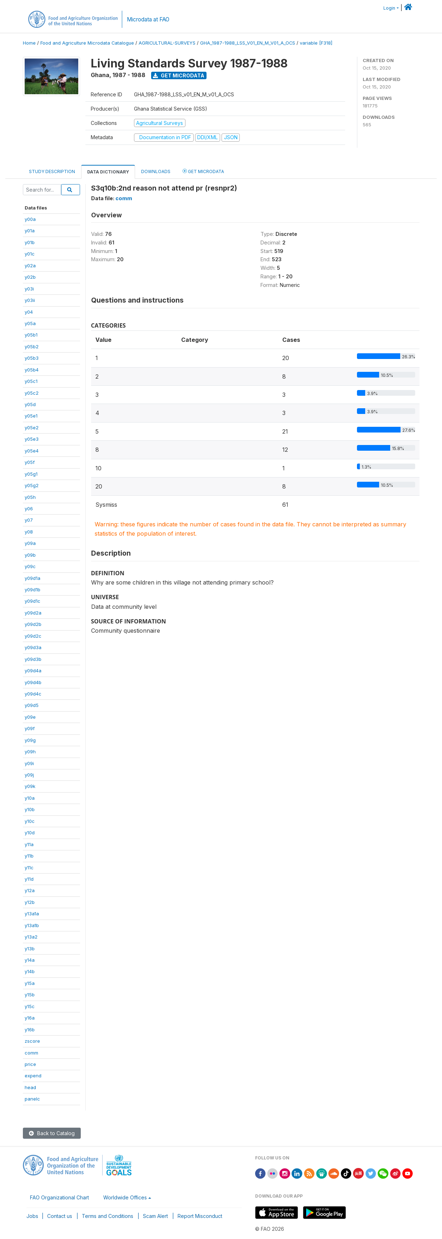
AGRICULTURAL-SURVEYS (167, 43)
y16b (30, 1029)
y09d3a (33, 647)
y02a (30, 265)
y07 (29, 520)
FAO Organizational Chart (59, 1197)
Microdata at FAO (148, 19)
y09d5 (32, 705)
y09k (30, 786)
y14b (30, 971)
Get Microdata (178, 75)
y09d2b (33, 624)
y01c (30, 254)
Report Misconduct (200, 1216)
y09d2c (33, 636)
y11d (29, 879)
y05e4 (32, 451)
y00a (30, 219)
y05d (30, 404)
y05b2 (32, 346)
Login (389, 8)
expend (33, 1075)
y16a (30, 1018)
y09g (30, 740)
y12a (30, 890)
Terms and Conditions (107, 1216)
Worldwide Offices (125, 1197)
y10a (30, 798)
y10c (30, 821)
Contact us (59, 1216)
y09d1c (32, 601)
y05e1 (31, 416)
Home (29, 43)
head (30, 1087)
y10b (30, 809)
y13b (30, 948)
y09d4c (33, 694)
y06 (29, 508)
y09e (30, 717)
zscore (32, 1041)
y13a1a (32, 913)
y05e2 (32, 427)
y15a (30, 983)
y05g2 (32, 485)
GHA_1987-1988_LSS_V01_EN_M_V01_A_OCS (247, 43)
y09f (30, 728)
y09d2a (33, 613)
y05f (30, 462)
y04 (29, 312)
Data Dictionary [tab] (108, 172)
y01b (30, 242)
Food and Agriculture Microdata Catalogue (87, 43)
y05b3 (32, 358)
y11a (29, 844)
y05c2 (32, 393)
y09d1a (32, 578)
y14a (30, 960)
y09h (30, 751)
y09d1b (32, 589)
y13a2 (31, 937)
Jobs (32, 1216)
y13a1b (32, 925)
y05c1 (31, 381)
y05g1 (31, 474)
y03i (29, 289)
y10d (30, 832)
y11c (29, 867)
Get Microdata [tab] (203, 171)
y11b (29, 856)
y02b (30, 277)
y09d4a (33, 670)
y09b (30, 555)
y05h (30, 497)
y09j (29, 775)
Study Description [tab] (52, 171)
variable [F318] (316, 43)
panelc (32, 1099)
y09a (30, 543)
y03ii (30, 300)
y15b (30, 994)
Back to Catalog (52, 1133)
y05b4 (32, 370)
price (30, 1064)
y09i (29, 763)
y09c (30, 566)
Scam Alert (155, 1216)
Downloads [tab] (155, 171)
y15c (30, 1006)
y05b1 (31, 335)
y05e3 (32, 439)
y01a (30, 230)
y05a (30, 323)
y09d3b (33, 659)
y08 (29, 532)
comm (31, 1053)
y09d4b (33, 682)
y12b (30, 902)
